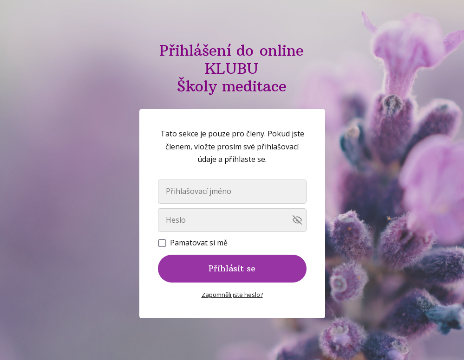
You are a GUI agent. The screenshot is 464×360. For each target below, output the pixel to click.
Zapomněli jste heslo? (232, 294)
